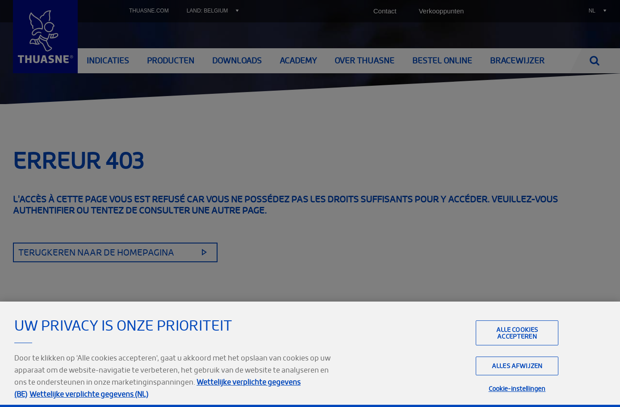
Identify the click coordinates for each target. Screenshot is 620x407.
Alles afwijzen (517, 384)
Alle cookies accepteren (517, 352)
